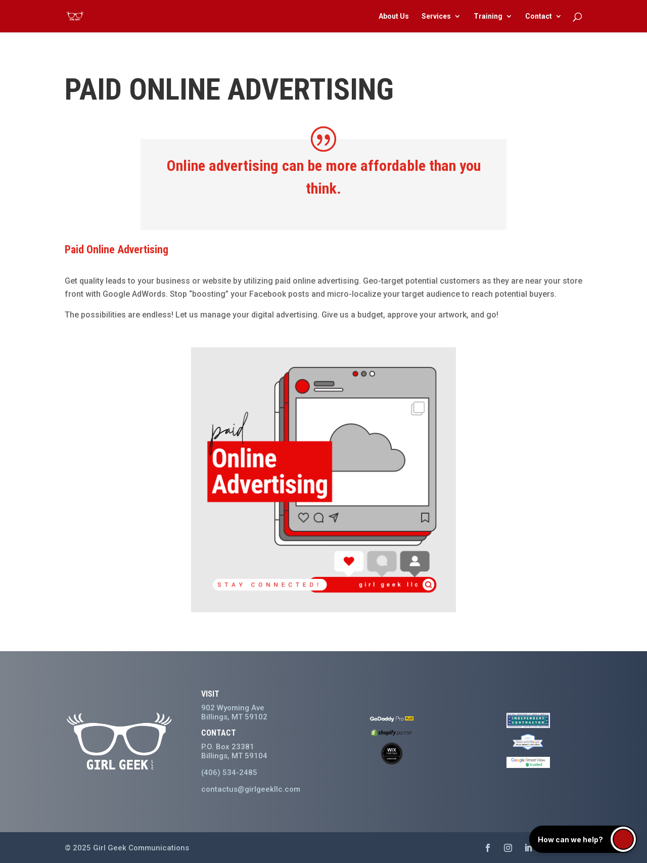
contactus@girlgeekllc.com (250, 789)
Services (436, 16)
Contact (538, 16)
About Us (394, 16)
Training (488, 16)
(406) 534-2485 (229, 772)
